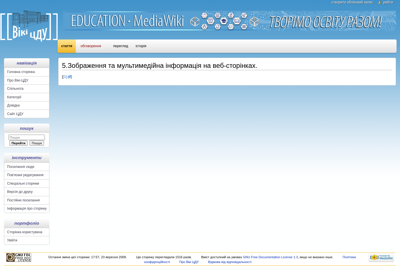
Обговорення (91, 46)
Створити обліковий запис (352, 2)
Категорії (14, 97)
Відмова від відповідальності (230, 262)
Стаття (66, 46)
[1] (65, 77)
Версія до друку (20, 192)
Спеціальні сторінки (23, 183)
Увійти (388, 2)
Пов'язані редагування (25, 175)
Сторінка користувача (24, 232)
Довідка (13, 105)
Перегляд (120, 46)
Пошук (26, 128)
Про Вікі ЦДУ (189, 262)
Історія (141, 46)
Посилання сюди (20, 167)
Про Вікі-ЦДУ (17, 80)
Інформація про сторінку (27, 208)
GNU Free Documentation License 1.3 (270, 257)
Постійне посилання (23, 200)
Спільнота (15, 89)
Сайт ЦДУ (15, 114)
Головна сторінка (21, 72)
